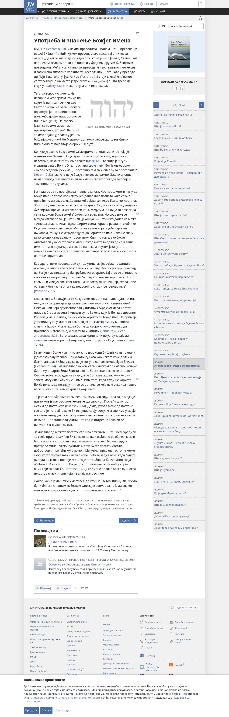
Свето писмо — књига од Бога (179, 136)
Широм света (109, 673)
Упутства (71, 664)
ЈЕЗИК (162, 26)
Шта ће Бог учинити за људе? (179, 148)
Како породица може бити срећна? (179, 286)
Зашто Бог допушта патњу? (179, 252)
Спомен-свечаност (112, 654)
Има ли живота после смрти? (179, 186)
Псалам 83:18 (56, 49)
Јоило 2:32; (109, 331)
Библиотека (32, 17)
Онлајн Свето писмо (77, 621)
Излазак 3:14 (75, 406)
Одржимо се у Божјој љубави (179, 352)
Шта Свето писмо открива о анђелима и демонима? (179, 238)
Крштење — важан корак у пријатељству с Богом (179, 339)
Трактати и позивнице (78, 636)
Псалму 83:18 (54, 85)
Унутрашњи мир (38, 647)
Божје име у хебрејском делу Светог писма (79, 564)
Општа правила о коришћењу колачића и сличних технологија (63, 697)
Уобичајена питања (113, 630)
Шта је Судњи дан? (179, 468)
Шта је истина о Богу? (179, 124)
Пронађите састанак (182, 622)
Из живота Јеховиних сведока (118, 668)
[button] (88, 11)
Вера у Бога (36, 666)
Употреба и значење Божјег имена (179, 364)
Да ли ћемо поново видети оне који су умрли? (179, 200)
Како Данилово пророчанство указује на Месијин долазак (179, 377)
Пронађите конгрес (152, 628)
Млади (33, 656)
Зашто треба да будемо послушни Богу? (179, 263)
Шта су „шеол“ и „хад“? (179, 456)
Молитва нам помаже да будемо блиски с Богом (179, 323)
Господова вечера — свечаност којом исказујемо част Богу (179, 427)
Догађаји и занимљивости (116, 663)
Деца (32, 661)
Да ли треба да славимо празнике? (179, 526)
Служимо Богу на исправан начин (179, 310)
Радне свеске (73, 650)
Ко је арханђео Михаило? (179, 491)
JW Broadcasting (75, 669)
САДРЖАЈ (179, 105)
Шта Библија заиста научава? (68, 17)
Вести (106, 615)
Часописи (71, 645)
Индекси (71, 659)
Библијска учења (38, 615)
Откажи (46, 710)
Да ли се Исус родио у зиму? (179, 514)
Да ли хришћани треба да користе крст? (179, 414)
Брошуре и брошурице (78, 631)
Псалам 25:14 (45, 366)
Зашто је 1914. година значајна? (179, 479)
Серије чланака (74, 640)
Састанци (107, 649)
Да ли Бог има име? (62, 542)
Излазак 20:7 (44, 291)
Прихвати (31, 710)
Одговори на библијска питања (46, 621)
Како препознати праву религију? (179, 298)
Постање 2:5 (89, 76)
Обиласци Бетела (112, 644)
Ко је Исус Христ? (179, 159)
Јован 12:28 (43, 174)
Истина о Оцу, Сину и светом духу (179, 402)
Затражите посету (112, 635)
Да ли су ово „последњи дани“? (179, 225)
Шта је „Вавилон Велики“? (179, 503)
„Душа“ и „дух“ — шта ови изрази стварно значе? (179, 443)
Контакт (107, 639)
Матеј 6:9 (94, 161)
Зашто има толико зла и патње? (174, 115)
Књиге (46, 17)
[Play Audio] (200, 18)
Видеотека (72, 674)
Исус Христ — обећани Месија (179, 391)
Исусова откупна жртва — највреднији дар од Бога (179, 173)
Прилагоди (62, 710)
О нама (106, 624)
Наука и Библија (38, 670)
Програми (72, 655)
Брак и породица (38, 652)
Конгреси (108, 658)
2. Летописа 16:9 (73, 469)
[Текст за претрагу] (177, 4)
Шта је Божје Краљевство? (179, 213)
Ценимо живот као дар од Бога (179, 275)
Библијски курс (37, 634)
